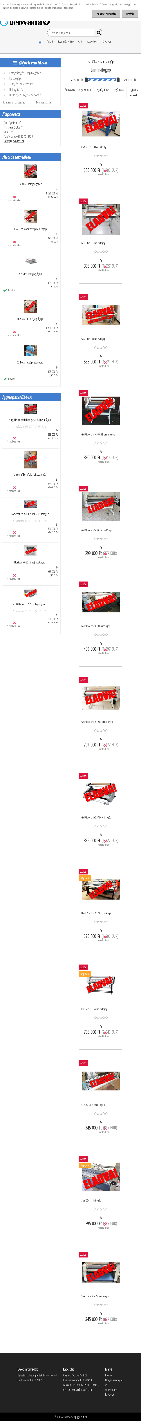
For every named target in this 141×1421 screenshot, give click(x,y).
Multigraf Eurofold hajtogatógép (29, 474)
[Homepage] (40, 41)
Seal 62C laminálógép (91, 1200)
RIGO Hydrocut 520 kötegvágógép (30, 604)
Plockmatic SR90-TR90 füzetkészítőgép (30, 514)
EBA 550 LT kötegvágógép (30, 319)
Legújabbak (118, 90)
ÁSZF (80, 41)
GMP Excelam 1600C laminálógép (96, 530)
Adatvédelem (92, 41)
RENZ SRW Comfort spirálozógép (30, 229)
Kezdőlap (92, 61)
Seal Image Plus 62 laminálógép (95, 1296)
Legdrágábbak (102, 90)
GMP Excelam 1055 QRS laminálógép (98, 434)
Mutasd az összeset (14, 102)
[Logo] (25, 22)
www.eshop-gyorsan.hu (76, 1417)
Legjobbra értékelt (133, 92)
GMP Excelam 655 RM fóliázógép (96, 817)
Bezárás (129, 14)
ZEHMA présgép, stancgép (30, 362)
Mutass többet (44, 102)
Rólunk (50, 41)
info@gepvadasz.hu (14, 141)
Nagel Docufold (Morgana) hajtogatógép (30, 419)
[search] (98, 33)
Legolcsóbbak (84, 90)
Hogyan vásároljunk (65, 41)
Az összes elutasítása (106, 14)
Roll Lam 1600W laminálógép (94, 1009)
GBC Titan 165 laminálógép (93, 338)
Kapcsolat (106, 41)
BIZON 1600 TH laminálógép (93, 147)
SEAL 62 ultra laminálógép (93, 1104)
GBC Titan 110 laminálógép (93, 243)
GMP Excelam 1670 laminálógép (95, 626)
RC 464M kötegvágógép (30, 274)
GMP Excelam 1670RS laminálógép (97, 721)
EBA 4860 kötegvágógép (30, 184)
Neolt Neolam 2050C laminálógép (96, 913)
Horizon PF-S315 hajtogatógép (29, 562)
